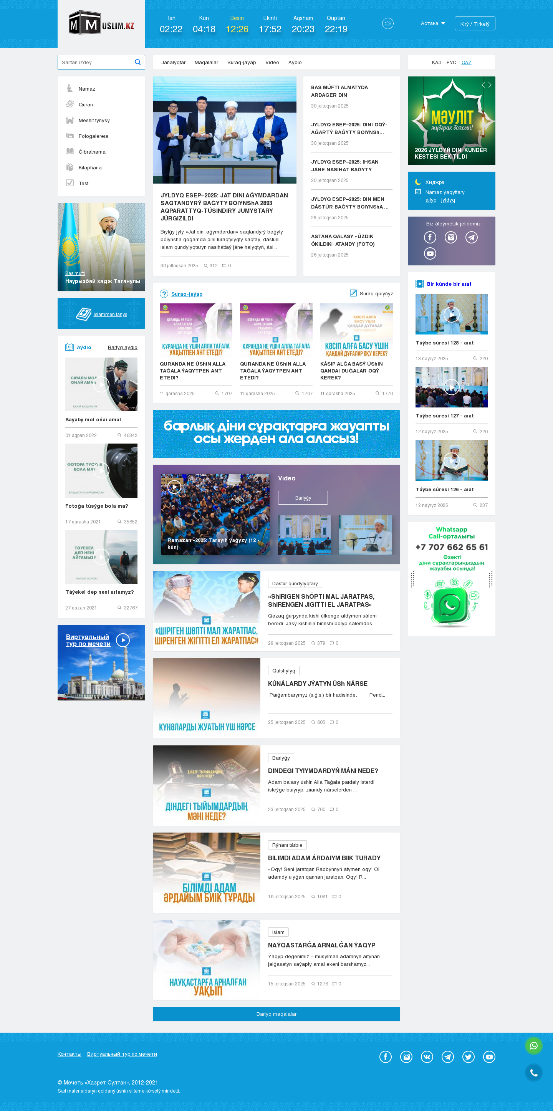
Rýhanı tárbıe (287, 845)
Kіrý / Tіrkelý (475, 24)
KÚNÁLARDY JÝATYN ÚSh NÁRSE (318, 683)
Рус (451, 62)
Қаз (436, 62)
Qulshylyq (283, 670)
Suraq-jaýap (241, 62)
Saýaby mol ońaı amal (93, 419)
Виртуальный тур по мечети (122, 1054)
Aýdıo (295, 62)
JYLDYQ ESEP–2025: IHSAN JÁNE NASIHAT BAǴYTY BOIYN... (345, 166)
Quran (79, 104)
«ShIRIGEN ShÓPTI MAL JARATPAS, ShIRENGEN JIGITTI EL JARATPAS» (321, 600)
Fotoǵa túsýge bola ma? (96, 506)
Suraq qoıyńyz (376, 293)
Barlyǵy (303, 497)
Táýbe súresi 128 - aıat (445, 342)
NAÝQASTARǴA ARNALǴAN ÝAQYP (322, 945)
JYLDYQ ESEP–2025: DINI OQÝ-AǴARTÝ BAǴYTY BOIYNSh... (349, 128)
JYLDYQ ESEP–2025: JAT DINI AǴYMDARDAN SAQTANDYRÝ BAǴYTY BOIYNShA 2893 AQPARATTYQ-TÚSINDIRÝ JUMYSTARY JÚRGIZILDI (224, 207)
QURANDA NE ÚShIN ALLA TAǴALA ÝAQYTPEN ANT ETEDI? (192, 371)
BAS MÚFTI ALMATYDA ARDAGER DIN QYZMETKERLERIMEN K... (344, 91)
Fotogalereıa (86, 136)
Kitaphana (83, 167)
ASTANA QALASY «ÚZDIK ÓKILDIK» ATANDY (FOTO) (342, 240)
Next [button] (490, 85)
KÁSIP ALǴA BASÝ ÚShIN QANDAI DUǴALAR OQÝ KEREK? (351, 371)
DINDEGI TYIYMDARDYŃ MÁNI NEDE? (323, 770)
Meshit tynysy (87, 120)
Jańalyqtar (173, 62)
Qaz (467, 62)
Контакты (69, 1054)
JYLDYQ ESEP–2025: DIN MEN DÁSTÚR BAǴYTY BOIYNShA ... (350, 203)
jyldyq (448, 200)
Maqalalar (206, 62)
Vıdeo (272, 62)
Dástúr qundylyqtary (295, 583)
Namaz (80, 88)
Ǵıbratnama (85, 151)
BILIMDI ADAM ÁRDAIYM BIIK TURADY (324, 857)
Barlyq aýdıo (122, 347)
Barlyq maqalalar (276, 1014)
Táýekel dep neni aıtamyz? (99, 592)
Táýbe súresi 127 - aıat (445, 415)
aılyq (431, 200)
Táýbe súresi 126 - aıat (445, 489)
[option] (451, 121)
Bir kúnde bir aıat (449, 284)
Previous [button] (483, 85)
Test (76, 183)
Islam (278, 932)
